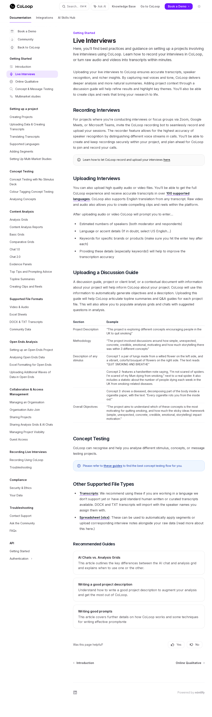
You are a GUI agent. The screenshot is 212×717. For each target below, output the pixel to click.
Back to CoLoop (25, 47)
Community (21, 39)
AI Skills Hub (66, 19)
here (166, 159)
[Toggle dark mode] (199, 6)
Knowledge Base (124, 6)
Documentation (20, 19)
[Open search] (74, 6)
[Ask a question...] (139, 671)
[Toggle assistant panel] (100, 6)
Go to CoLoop (150, 6)
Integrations (44, 19)
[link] (139, 563)
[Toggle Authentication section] (32, 558)
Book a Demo (23, 31)
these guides (113, 465)
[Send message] (200, 673)
